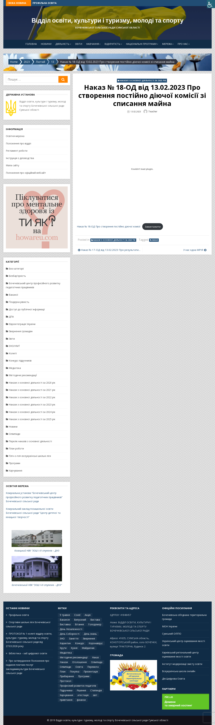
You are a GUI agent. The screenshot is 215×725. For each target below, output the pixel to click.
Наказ (155, 240)
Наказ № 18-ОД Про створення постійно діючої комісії (108, 226)
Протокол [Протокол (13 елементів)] (65, 681)
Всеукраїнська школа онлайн (178, 671)
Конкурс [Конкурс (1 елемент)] (79, 643)
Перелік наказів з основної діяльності (30, 441)
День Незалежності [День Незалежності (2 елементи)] (71, 629)
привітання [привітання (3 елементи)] (66, 699)
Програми (14, 463)
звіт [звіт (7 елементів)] (95, 695)
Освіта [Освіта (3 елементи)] (79, 666)
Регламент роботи (16, 150)
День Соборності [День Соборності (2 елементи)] (69, 633)
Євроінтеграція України (22, 324)
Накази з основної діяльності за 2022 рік (32, 397)
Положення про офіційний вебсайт (26, 172)
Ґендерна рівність (19, 302)
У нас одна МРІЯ (193, 249)
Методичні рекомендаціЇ (23, 375)
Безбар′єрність (17, 275)
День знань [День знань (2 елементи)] (90, 633)
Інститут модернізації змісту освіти (182, 664)
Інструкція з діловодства (20, 158)
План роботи (16, 448)
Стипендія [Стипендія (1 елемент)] (96, 690)
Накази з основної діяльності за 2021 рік (32, 389)
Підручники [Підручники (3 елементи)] (66, 690)
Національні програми (141, 43)
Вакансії (13, 294)
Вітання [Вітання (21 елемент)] (79, 624)
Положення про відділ (18, 143)
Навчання (92, 43)
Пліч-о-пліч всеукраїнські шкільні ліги (30, 456)
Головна (31, 43)
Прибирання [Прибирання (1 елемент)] (67, 676)
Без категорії (16, 268)
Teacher (152, 111)
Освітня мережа (15, 136)
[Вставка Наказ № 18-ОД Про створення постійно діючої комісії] (142, 169)
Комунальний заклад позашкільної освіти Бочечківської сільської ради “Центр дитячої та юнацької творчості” (33, 513)
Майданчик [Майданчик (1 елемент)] (88, 648)
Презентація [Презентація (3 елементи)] (91, 671)
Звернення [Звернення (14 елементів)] (89, 638)
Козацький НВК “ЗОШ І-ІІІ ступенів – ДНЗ (36, 550)
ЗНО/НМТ (14, 346)
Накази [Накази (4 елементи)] (64, 662)
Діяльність (62, 43)
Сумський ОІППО (171, 633)
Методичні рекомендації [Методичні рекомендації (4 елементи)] (74, 657)
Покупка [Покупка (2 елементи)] (74, 671)
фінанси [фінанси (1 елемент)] (81, 699)
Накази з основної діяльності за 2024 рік (32, 412)
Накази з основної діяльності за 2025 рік (32, 419)
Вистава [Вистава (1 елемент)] (95, 619)
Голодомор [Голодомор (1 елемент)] (94, 624)
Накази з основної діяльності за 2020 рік (32, 382)
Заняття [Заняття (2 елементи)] (73, 638)
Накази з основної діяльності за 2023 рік (143, 80)
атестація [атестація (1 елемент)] (83, 695)
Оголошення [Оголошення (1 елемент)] (79, 662)
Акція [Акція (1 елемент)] (88, 615)
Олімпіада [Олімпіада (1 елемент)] (96, 662)
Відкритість (112, 43)
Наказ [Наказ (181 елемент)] (95, 657)
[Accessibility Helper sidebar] (211, 4)
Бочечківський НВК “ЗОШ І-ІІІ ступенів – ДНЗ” (37, 585)
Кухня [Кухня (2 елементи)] (74, 648)
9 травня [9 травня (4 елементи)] (65, 615)
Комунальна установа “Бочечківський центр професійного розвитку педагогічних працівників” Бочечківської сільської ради (34, 497)
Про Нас (183, 43)
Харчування (15, 470)
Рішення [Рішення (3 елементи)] (81, 690)
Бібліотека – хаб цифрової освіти (28, 653)
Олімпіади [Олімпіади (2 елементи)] (65, 666)
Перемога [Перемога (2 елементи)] (93, 666)
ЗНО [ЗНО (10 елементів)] (62, 638)
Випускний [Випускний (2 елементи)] (80, 619)
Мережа (167, 43)
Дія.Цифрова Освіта (173, 678)
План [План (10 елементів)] (63, 671)
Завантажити (153, 226)
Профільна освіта (45, 3)
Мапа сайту (12, 165)
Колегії (13, 353)
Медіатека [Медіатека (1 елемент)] (66, 652)
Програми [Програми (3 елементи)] (83, 676)
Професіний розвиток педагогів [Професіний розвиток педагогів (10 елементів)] (78, 685)
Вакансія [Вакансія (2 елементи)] (65, 619)
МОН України (169, 626)
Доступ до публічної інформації (27, 309)
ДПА (11, 316)
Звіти (78, 43)
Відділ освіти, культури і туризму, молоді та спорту (108, 20)
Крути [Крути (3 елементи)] (63, 648)
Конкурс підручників (20, 360)
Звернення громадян (21, 331)
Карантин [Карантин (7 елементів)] (65, 643)
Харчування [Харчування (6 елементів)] (66, 695)
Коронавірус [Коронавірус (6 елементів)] (96, 643)
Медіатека (15, 368)
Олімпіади (14, 433)
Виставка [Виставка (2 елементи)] (65, 624)
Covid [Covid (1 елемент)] (77, 615)
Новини (46, 43)
